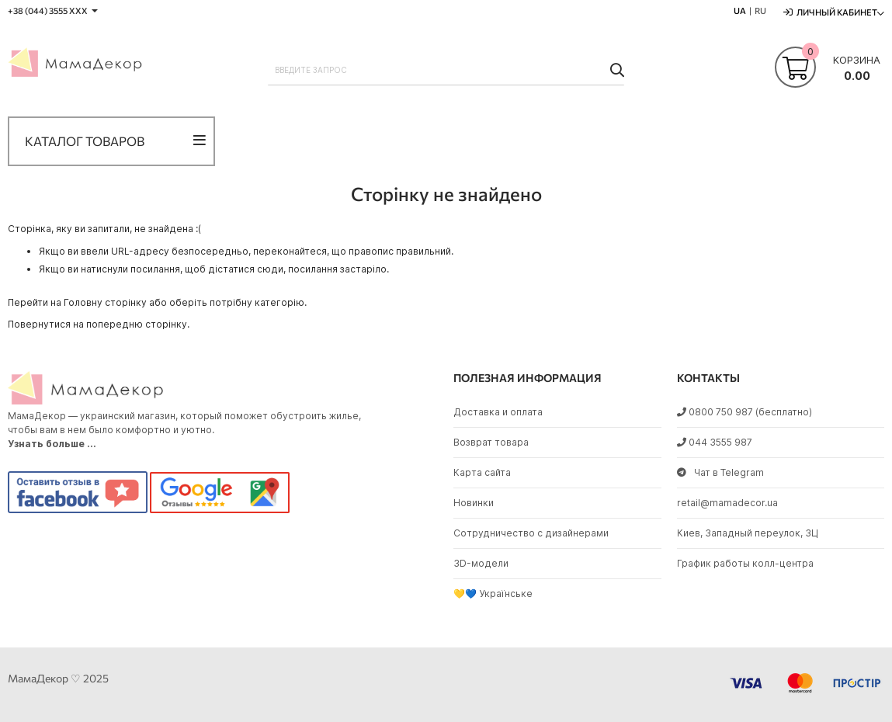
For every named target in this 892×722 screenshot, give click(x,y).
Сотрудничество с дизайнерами (531, 533)
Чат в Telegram (720, 472)
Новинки (473, 503)
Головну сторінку (105, 302)
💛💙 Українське (493, 593)
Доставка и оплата (498, 412)
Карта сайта (482, 472)
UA (740, 10)
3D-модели (480, 563)
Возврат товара (491, 442)
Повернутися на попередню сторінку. (98, 324)
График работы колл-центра (745, 563)
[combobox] (446, 69)
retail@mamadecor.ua (727, 503)
